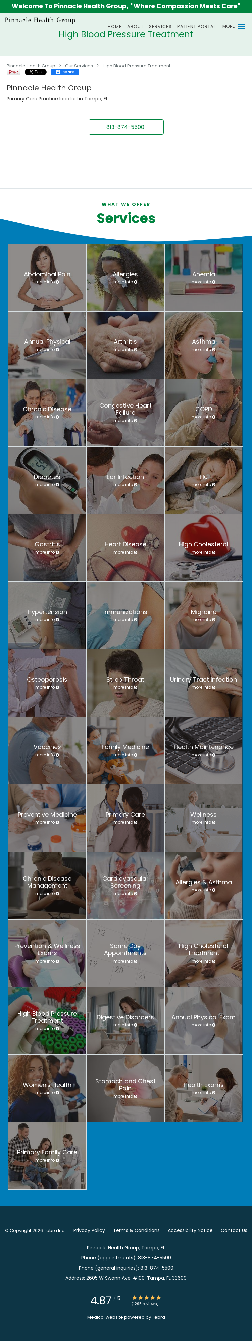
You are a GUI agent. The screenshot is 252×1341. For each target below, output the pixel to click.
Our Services (79, 65)
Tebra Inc (54, 1230)
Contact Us (234, 1230)
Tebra (158, 1317)
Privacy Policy (89, 1230)
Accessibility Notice (190, 1230)
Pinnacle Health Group (31, 65)
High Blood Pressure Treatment (136, 65)
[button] (241, 26)
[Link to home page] (53, 20)
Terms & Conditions (136, 1230)
